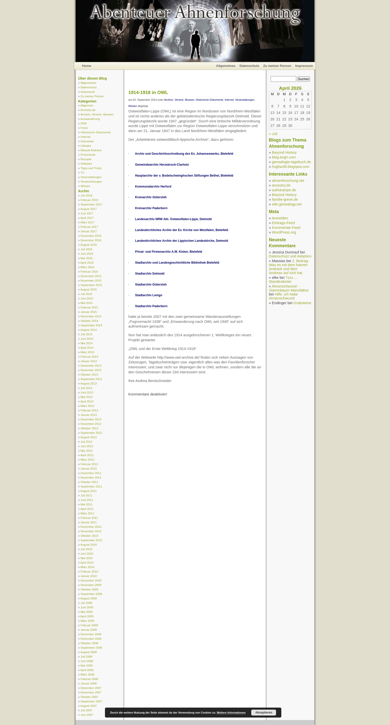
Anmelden (280, 218)
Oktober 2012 (89, 428)
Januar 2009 (89, 629)
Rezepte (86, 159)
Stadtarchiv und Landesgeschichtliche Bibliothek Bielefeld (177, 262)
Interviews (87, 141)
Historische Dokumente (96, 132)
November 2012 (91, 423)
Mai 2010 (87, 558)
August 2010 (88, 544)
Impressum (304, 66)
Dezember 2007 (91, 687)
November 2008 (91, 638)
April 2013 (87, 401)
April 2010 (87, 562)
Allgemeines (226, 66)
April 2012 (87, 455)
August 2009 (88, 598)
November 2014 (91, 316)
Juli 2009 (86, 602)
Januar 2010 (89, 576)
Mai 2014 (87, 343)
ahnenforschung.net (288, 181)
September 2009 (91, 593)
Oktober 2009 (89, 589)
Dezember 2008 (91, 634)
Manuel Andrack (91, 150)
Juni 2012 (87, 446)
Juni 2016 (87, 253)
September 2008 (91, 647)
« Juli (273, 134)
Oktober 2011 (89, 481)
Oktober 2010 (89, 535)
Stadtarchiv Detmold (149, 273)
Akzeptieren (263, 712)
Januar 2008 (89, 683)
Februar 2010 (89, 571)
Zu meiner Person (277, 66)
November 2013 (91, 370)
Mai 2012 (87, 450)
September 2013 (91, 379)
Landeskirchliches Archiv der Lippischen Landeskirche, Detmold (181, 240)
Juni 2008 (87, 661)
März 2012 (87, 459)
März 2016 (87, 267)
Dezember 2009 (91, 580)
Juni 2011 (87, 499)
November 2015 (91, 280)
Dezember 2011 (91, 473)
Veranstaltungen (91, 177)
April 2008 (87, 670)
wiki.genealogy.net (287, 204)
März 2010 (87, 567)
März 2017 (87, 222)
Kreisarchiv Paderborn (151, 208)
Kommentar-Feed (286, 228)
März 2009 (87, 620)
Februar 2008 (89, 678)
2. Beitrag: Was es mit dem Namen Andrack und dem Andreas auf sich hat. (289, 267)
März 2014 (87, 352)
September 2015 (91, 285)
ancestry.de (281, 185)
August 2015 (88, 289)
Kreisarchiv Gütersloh (151, 197)
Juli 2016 (86, 249)
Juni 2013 (87, 392)
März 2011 (87, 513)
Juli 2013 (86, 387)
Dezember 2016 (91, 235)
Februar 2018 (89, 199)
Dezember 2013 (91, 365)
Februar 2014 (89, 356)
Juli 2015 (86, 293)
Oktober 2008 (89, 643)
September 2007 (91, 701)
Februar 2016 (89, 271)
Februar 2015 (89, 307)
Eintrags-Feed (283, 223)
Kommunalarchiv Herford (153, 186)
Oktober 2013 (89, 374)
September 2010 (91, 540)
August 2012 (88, 437)
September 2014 (91, 325)
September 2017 (91, 204)
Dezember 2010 (91, 526)
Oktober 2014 (89, 320)
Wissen (85, 186)
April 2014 (87, 347)
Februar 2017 (89, 226)
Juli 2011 (86, 495)
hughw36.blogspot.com (290, 167)
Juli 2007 (86, 710)
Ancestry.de (88, 109)
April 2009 (87, 616)
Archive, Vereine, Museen (97, 114)
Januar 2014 (89, 361)
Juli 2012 (86, 441)
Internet (86, 136)
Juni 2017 (87, 213)
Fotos (84, 127)
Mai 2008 (87, 665)
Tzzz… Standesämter (283, 280)
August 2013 (88, 383)
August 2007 (88, 705)
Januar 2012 (89, 468)
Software (86, 163)
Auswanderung (90, 118)
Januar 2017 (89, 231)
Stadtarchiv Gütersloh (151, 284)
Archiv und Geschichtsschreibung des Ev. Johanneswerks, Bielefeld (184, 153)
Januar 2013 (89, 414)
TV (82, 172)
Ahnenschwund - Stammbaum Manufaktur (289, 288)
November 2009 (91, 584)
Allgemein (86, 105)
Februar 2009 (89, 625)
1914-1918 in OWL (148, 92)
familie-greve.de (285, 199)
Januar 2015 (89, 311)
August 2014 (88, 329)
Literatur (86, 145)
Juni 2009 (87, 607)
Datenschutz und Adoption (290, 256)
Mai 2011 (87, 504)
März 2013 (87, 405)
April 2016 (87, 262)
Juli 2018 (86, 195)
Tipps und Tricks (91, 168)
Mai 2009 (87, 611)
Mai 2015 (87, 302)
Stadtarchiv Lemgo (148, 295)
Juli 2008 (86, 656)
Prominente (88, 154)
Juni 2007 (87, 714)
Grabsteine (302, 303)
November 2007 (91, 692)
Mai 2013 (87, 396)
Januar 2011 (89, 522)
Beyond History (284, 152)
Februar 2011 (89, 517)
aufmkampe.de (284, 190)
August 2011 (88, 490)
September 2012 (91, 432)
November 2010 (91, 531)
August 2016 (88, 244)
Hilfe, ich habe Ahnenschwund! (283, 296)
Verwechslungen (91, 181)
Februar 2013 (89, 410)
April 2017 (87, 217)
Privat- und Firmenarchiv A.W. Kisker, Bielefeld (168, 251)
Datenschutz (249, 66)
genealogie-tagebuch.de (291, 162)
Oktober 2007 (89, 696)
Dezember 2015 (91, 276)
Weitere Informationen (231, 712)
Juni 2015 (87, 298)
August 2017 (88, 208)
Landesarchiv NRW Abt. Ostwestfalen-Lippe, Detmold (173, 219)
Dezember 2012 (91, 419)
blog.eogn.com (284, 157)
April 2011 (87, 508)
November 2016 (91, 240)
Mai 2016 (87, 258)
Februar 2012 (89, 464)
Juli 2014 (86, 334)
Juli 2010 (86, 549)
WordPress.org (284, 232)
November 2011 (91, 477)
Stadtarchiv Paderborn (151, 306)
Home (86, 66)
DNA (84, 123)
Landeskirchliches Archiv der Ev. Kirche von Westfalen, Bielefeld (181, 230)
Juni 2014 (87, 338)
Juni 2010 (87, 553)
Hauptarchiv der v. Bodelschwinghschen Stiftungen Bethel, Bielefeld (184, 175)
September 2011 (91, 486)
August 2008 (88, 652)
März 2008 (87, 674)
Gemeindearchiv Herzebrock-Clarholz (162, 164)
